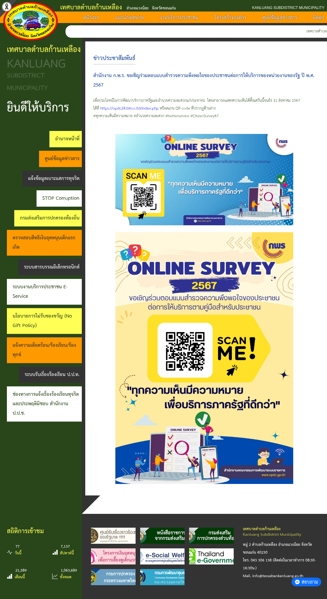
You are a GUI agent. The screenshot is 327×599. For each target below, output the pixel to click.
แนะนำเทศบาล (129, 17)
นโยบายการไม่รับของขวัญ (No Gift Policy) (42, 321)
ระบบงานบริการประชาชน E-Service (40, 291)
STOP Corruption (61, 198)
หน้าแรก (91, 17)
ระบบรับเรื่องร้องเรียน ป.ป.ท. (52, 374)
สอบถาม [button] (306, 582)
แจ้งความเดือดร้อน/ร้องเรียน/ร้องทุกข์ (44, 350)
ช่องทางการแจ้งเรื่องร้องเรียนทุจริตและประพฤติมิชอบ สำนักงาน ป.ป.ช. (46, 404)
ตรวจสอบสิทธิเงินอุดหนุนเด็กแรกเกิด (44, 242)
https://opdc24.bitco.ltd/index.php (129, 108)
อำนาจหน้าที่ (67, 139)
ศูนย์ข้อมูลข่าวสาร (279, 17)
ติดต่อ (318, 17)
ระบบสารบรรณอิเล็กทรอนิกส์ (52, 267)
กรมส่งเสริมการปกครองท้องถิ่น (50, 218)
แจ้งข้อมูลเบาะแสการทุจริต (54, 178)
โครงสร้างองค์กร (230, 17)
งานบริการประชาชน (179, 17)
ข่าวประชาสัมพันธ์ (114, 58)
